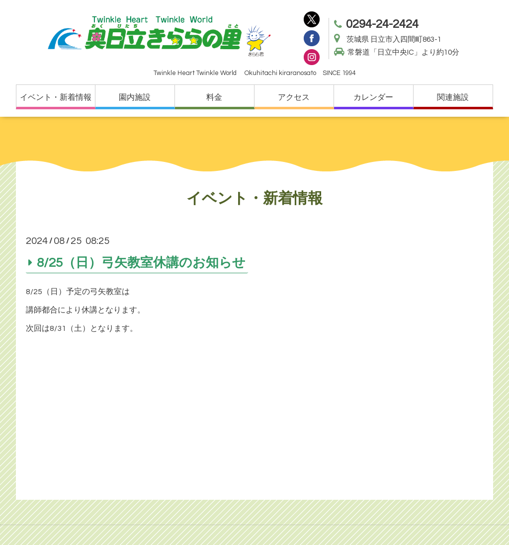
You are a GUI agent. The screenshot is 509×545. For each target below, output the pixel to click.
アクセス (294, 97)
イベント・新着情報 (55, 97)
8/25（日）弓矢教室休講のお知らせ (141, 262)
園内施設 (135, 97)
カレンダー (373, 97)
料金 (214, 97)
